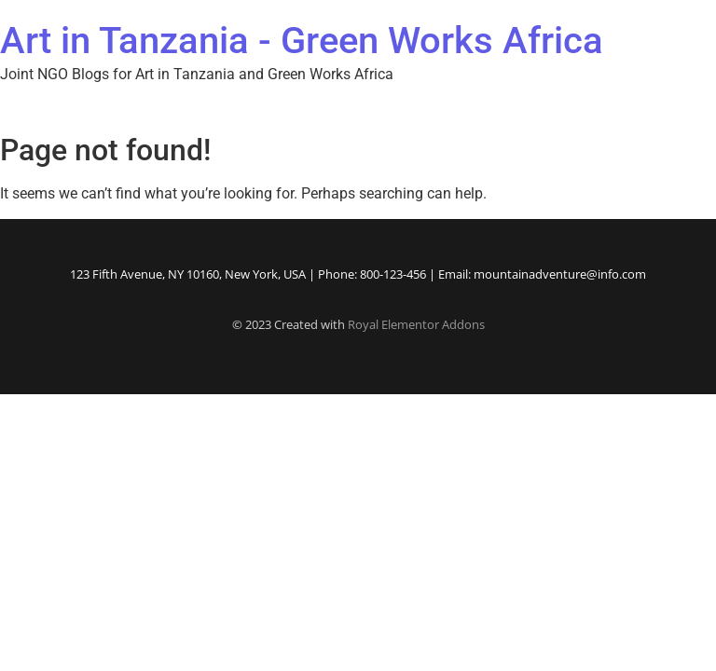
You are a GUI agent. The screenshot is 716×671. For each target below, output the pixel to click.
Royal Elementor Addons (416, 324)
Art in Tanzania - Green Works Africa (301, 40)
